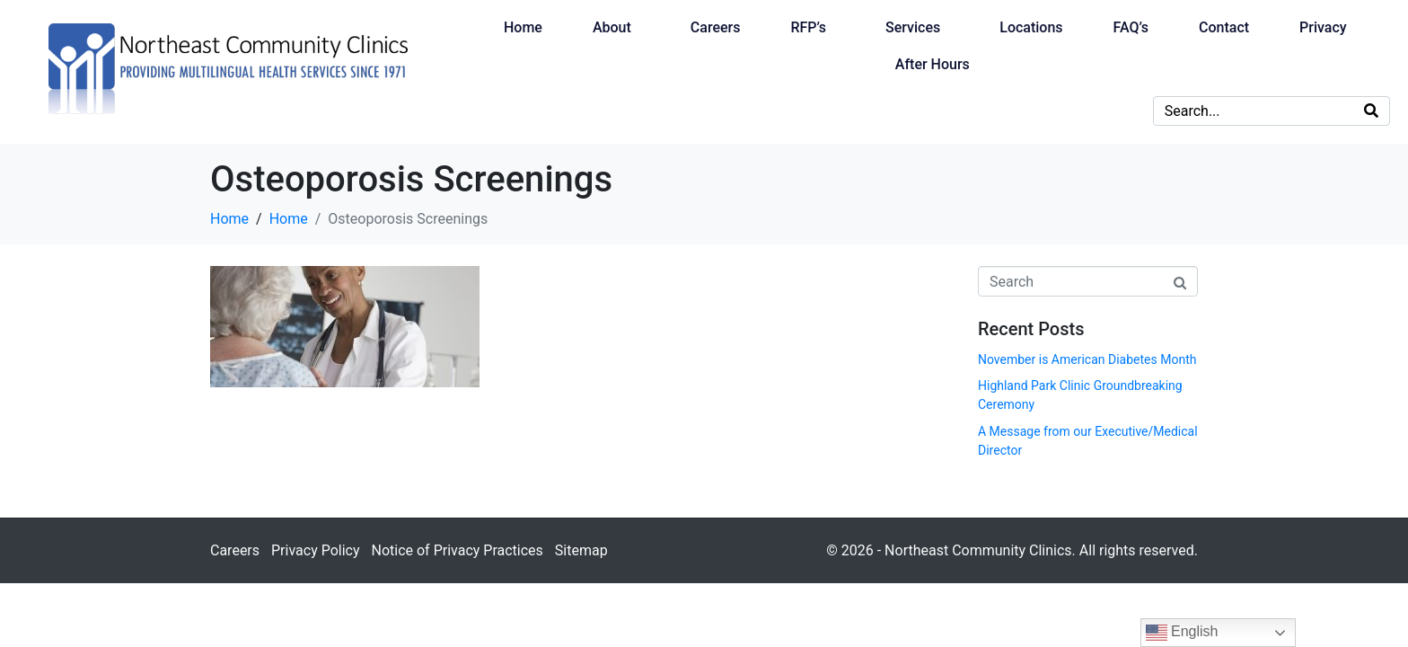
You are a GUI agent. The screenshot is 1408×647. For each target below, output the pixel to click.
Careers (716, 27)
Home (523, 27)
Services (912, 27)
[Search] (1371, 111)
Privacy (1323, 27)
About (612, 27)
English (1182, 632)
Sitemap (581, 550)
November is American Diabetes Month (1087, 359)
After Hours (932, 64)
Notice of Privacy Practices (456, 550)
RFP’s (808, 27)
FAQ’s (1130, 27)
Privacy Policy (315, 550)
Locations (1030, 27)
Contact (1224, 27)
